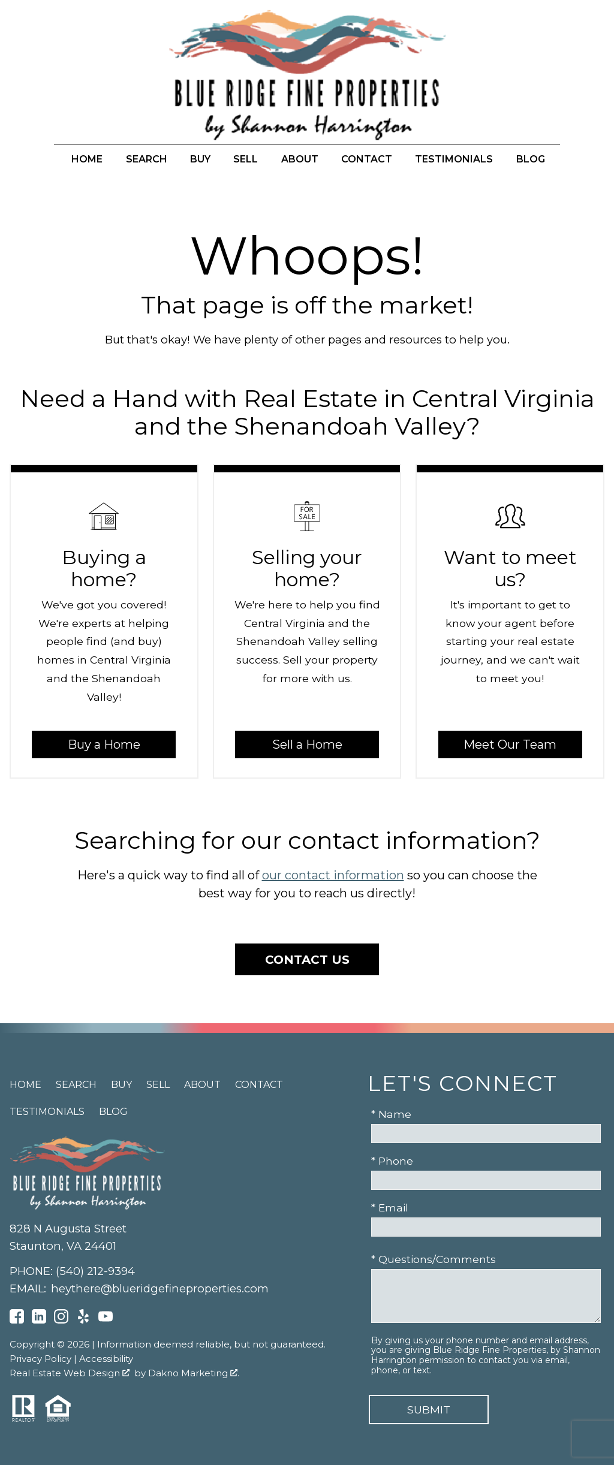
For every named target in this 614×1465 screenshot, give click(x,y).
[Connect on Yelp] (83, 1319)
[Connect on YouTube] (105, 1319)
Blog (530, 159)
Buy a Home (104, 744)
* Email (389, 1207)
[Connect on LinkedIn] (39, 1319)
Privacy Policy (40, 1358)
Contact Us (307, 959)
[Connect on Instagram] (61, 1319)
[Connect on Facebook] (17, 1319)
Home (87, 159)
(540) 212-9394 (95, 1271)
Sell (245, 159)
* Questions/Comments (433, 1259)
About (299, 159)
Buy (200, 159)
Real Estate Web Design (70, 1373)
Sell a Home (307, 744)
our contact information (333, 875)
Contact (366, 159)
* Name (391, 1114)
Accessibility (106, 1358)
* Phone (392, 1160)
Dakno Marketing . (193, 1373)
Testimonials (454, 159)
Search (146, 159)
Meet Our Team (509, 744)
